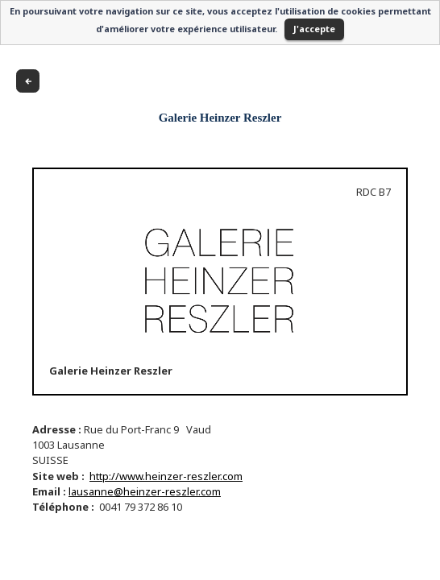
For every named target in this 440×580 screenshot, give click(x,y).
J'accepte (314, 29)
